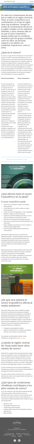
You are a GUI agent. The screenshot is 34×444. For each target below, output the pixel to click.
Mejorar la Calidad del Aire (22, 433)
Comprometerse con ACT (9, 435)
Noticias (14, 436)
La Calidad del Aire (9, 433)
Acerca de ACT (27, 435)
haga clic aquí (21, 338)
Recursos (19, 435)
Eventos (20, 436)
